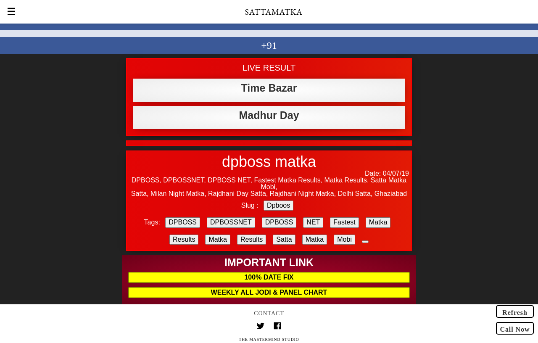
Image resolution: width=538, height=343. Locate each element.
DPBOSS (183, 222)
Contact (269, 313)
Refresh (514, 312)
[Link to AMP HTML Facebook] (277, 327)
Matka (378, 222)
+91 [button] (269, 45)
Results (184, 239)
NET (313, 222)
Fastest (344, 222)
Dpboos (278, 205)
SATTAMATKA (274, 11)
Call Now (515, 329)
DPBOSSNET (231, 222)
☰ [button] (11, 11)
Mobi (344, 239)
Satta (284, 239)
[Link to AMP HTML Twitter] (260, 327)
